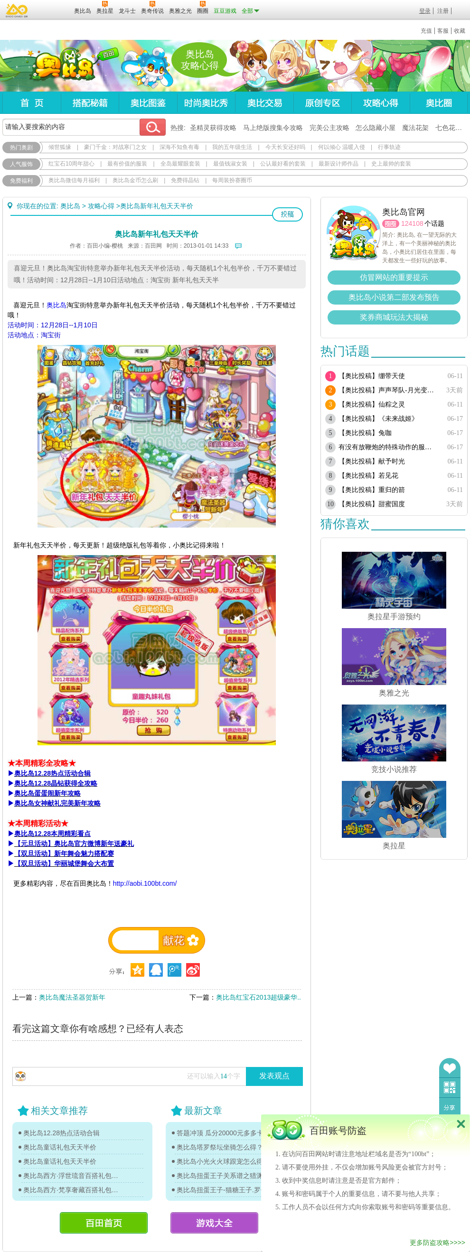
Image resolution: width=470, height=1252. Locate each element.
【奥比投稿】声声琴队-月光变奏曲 (388, 390)
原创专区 (322, 102)
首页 (31, 102)
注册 (443, 11)
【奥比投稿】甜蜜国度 (371, 504)
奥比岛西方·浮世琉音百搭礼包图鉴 (72, 1175)
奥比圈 (439, 102)
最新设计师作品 (338, 163)
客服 (443, 31)
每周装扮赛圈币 (232, 180)
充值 (426, 31)
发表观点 (274, 1076)
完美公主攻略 (329, 127)
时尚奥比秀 (206, 102)
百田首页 (104, 1222)
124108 (412, 223)
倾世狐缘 (59, 147)
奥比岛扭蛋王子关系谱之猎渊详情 (225, 1175)
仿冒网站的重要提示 (394, 277)
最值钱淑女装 (230, 163)
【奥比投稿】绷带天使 (371, 376)
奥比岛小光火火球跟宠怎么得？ (223, 1161)
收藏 (459, 31)
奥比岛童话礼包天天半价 (59, 1147)
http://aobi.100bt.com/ (145, 883)
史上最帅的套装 (391, 163)
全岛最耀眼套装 (180, 163)
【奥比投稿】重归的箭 (371, 489)
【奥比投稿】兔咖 (365, 432)
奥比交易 (264, 102)
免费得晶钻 (185, 180)
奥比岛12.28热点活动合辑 (61, 1133)
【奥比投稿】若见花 (368, 475)
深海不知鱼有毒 (179, 147)
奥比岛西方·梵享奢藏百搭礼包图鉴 (72, 1190)
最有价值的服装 (127, 163)
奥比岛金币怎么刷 (135, 180)
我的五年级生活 (232, 147)
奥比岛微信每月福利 (74, 180)
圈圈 (390, 224)
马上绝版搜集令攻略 (273, 127)
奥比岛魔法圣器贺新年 (72, 997)
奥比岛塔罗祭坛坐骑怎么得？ (220, 1147)
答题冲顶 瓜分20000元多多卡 (220, 1133)
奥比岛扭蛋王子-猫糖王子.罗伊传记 (225, 1190)
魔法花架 (415, 127)
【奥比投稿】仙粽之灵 (371, 404)
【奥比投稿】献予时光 (371, 461)
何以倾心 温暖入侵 (341, 147)
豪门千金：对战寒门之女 (115, 147)
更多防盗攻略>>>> (437, 1242)
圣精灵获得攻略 (213, 127)
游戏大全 (214, 1222)
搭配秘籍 (90, 102)
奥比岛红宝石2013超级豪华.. (258, 997)
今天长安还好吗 (285, 147)
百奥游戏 (17, 10)
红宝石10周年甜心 (71, 163)
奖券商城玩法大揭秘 (394, 317)
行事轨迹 (389, 147)
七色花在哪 (452, 127)
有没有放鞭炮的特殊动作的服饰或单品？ (388, 447)
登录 (425, 11)
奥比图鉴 (148, 102)
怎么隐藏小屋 (375, 127)
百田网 (53, 10)
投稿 (287, 214)
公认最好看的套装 (283, 163)
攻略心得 (380, 102)
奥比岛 (61, 66)
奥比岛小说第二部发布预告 (394, 297)
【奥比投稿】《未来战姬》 (378, 418)
